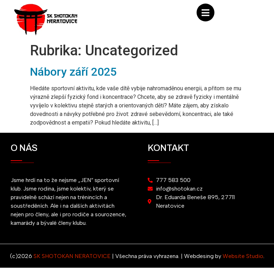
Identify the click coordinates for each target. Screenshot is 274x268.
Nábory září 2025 (73, 72)
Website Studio (243, 256)
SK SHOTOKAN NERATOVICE (72, 256)
